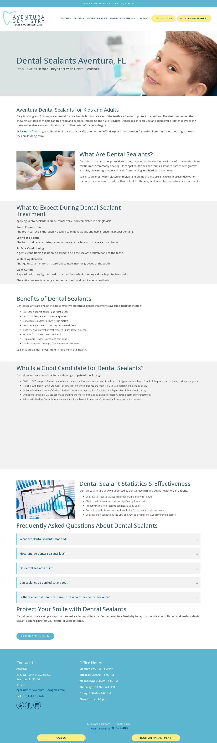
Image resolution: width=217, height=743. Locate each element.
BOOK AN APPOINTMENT (194, 18)
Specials (79, 18)
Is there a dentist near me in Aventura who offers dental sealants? (64, 597)
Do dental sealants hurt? (36, 568)
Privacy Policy (123, 723)
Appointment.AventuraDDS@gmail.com (40, 690)
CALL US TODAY (163, 18)
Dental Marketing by (100, 728)
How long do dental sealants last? (43, 553)
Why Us (66, 18)
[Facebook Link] (28, 705)
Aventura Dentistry (31, 131)
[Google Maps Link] (20, 705)
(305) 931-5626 (35, 696)
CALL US (61, 738)
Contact (144, 18)
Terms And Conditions (98, 723)
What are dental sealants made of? (43, 539)
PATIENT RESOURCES (122, 18)
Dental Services (97, 18)
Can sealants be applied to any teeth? (45, 582)
